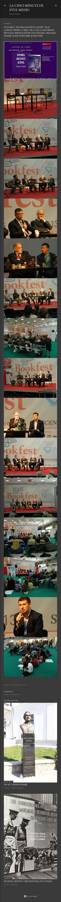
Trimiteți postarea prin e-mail (18, 685)
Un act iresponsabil (16, 784)
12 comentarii (14, 884)
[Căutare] (56, 5)
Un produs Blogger (30, 896)
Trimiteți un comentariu (11, 694)
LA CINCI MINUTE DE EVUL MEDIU (26, 7)
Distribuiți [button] (6, 685)
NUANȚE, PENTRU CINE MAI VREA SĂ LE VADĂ (28, 881)
